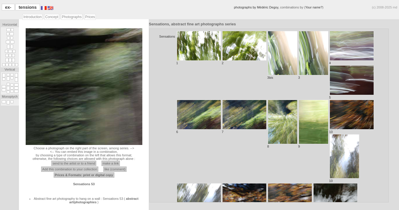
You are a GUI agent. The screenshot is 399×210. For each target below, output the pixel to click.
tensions (28, 7)
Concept (51, 17)
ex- (8, 7)
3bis (282, 55)
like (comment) (114, 169)
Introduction (32, 17)
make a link (111, 163)
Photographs (72, 17)
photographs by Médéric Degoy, (257, 7)
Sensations (167, 36)
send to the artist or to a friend (73, 163)
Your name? (313, 7)
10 (351, 116)
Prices (90, 17)
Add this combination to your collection (69, 169)
